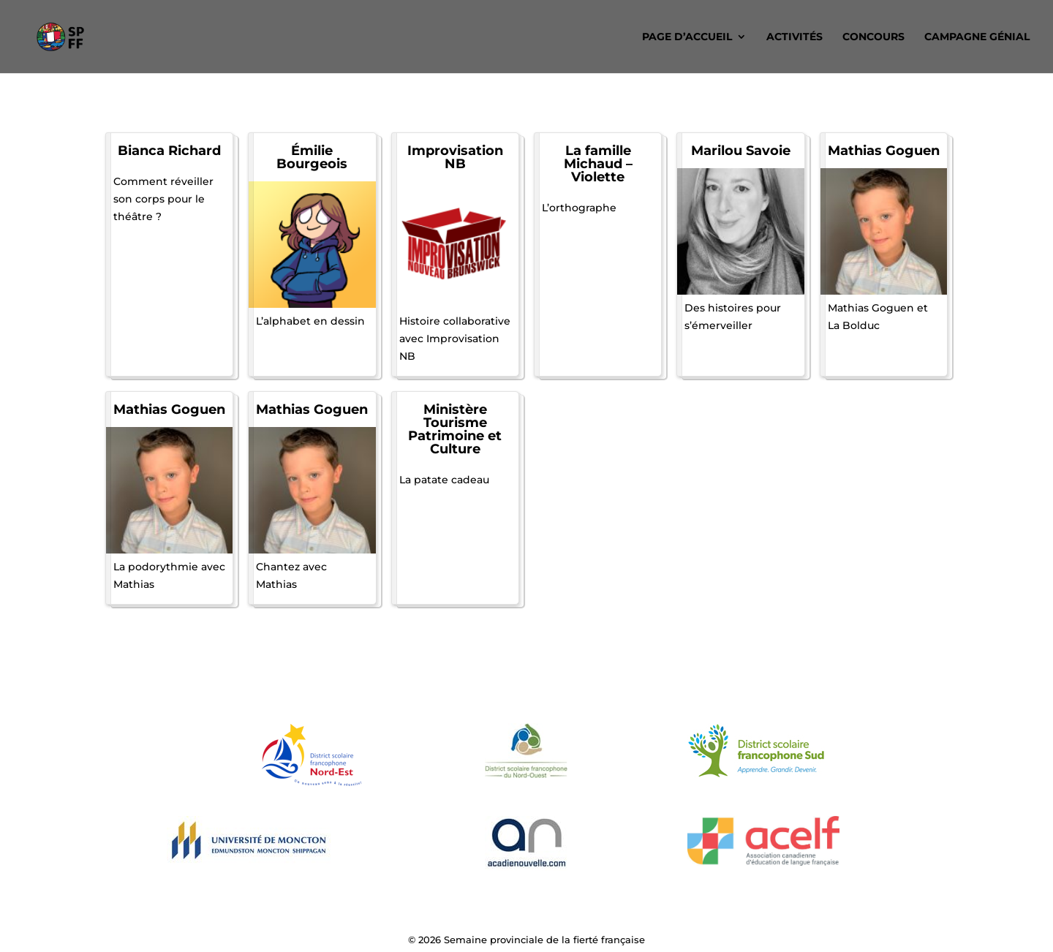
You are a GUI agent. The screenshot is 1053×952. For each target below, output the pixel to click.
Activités (794, 37)
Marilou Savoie (740, 151)
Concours (873, 37)
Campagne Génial (977, 37)
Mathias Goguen (884, 151)
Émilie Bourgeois (311, 157)
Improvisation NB (455, 157)
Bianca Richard (169, 151)
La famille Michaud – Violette (598, 164)
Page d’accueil (687, 37)
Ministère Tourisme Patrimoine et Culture (455, 429)
